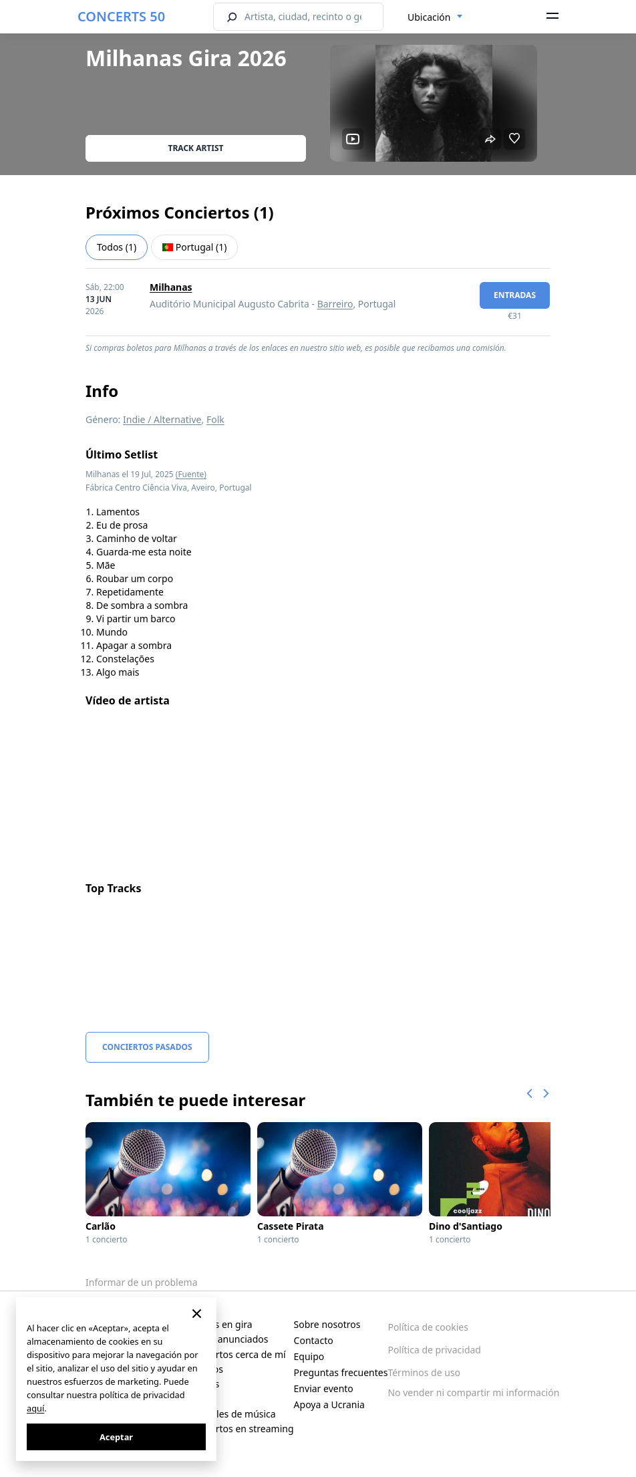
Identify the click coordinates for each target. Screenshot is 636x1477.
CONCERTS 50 (121, 16)
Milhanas (171, 287)
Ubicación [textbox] (429, 17)
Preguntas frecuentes (341, 1372)
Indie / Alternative (162, 419)
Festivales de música (231, 1413)
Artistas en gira (219, 1324)
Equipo (309, 1356)
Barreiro (335, 303)
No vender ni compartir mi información (473, 1392)
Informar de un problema (142, 1282)
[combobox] (435, 17)
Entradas (515, 295)
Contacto (313, 1340)
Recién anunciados (227, 1339)
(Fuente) (191, 474)
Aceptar (116, 1437)
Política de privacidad (434, 1349)
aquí (35, 1408)
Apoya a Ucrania (329, 1404)
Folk (215, 419)
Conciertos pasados (147, 1047)
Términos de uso (423, 1372)
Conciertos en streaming (240, 1428)
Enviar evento (323, 1388)
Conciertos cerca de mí (236, 1354)
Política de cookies (427, 1327)
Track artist (196, 148)
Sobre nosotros (327, 1324)
